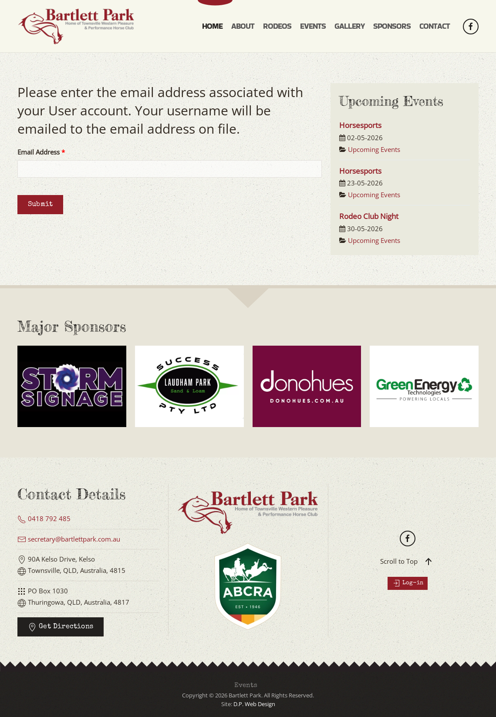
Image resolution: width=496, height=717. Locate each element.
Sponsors (392, 25)
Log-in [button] (407, 583)
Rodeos (277, 25)
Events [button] (313, 25)
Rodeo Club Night (368, 216)
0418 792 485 (44, 518)
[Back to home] (78, 26)
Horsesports (360, 125)
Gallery (349, 25)
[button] (428, 561)
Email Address (41, 152)
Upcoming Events (374, 149)
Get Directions (60, 627)
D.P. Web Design (254, 704)
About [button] (242, 25)
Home (212, 25)
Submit (40, 204)
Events (245, 685)
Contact (434, 25)
